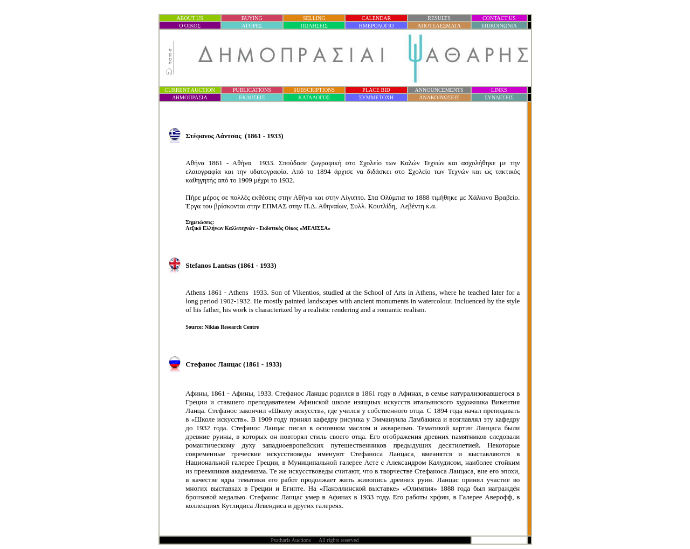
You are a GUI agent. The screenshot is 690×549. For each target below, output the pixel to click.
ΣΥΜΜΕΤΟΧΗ (376, 97)
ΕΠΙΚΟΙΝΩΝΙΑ (499, 26)
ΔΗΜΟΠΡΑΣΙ (189, 97)
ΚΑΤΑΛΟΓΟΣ (314, 97)
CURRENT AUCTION (189, 90)
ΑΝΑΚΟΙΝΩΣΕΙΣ (439, 97)
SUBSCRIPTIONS (314, 90)
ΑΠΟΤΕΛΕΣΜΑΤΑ (439, 26)
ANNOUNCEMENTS (439, 90)
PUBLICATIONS (252, 90)
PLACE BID (376, 90)
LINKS (499, 90)
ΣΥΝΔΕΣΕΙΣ (499, 97)
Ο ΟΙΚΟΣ (190, 26)
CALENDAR (376, 18)
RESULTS (438, 18)
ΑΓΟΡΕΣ (252, 26)
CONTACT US (499, 18)
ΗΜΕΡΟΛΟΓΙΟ (376, 26)
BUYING (252, 18)
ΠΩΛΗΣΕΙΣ (314, 26)
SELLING (314, 18)
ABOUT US (189, 18)
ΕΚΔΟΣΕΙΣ (252, 97)
